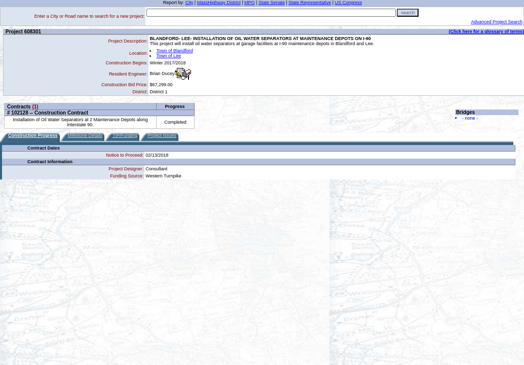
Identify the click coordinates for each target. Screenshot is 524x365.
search (408, 12)
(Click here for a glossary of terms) (486, 31)
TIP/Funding (125, 135)
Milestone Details (85, 135)
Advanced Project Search (496, 21)
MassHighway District (219, 2)
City (189, 2)
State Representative (309, 2)
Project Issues (161, 135)
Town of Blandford (174, 50)
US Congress (348, 2)
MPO (249, 2)
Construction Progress (33, 135)
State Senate (271, 2)
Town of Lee (168, 55)
